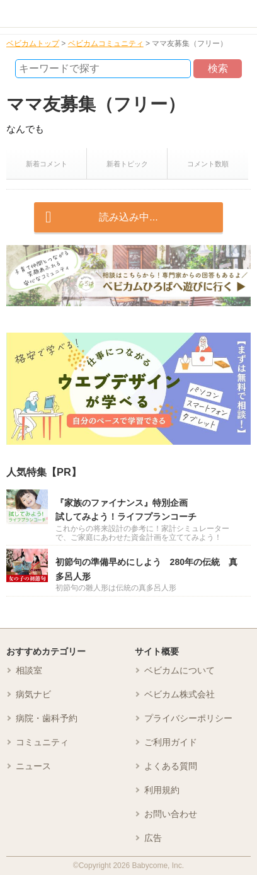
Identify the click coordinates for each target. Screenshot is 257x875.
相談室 (29, 670)
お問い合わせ (170, 814)
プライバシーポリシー (188, 718)
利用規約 (162, 790)
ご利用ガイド (170, 742)
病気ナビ (33, 694)
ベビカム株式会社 (179, 694)
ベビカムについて (179, 670)
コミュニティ (42, 742)
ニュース (33, 766)
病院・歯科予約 (46, 718)
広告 (153, 838)
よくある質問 (170, 766)
